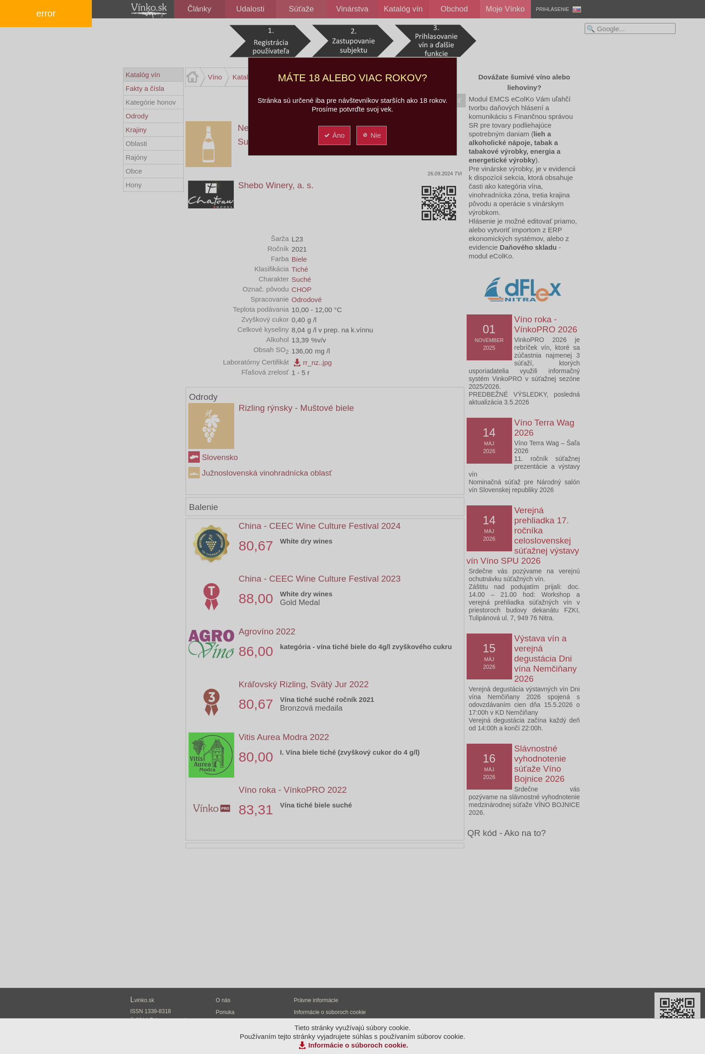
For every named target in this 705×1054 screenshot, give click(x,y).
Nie (371, 135)
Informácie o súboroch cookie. (358, 1045)
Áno (334, 135)
